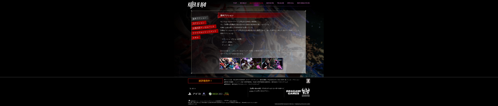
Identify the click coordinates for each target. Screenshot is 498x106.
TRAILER (280, 3)
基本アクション (199, 18)
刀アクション (198, 23)
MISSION (270, 3)
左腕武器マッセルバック (203, 27)
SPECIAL (290, 3)
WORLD (243, 3)
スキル (195, 37)
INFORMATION (303, 3)
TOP (235, 3)
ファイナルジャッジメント (204, 32)
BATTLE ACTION (256, 3)
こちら (251, 91)
